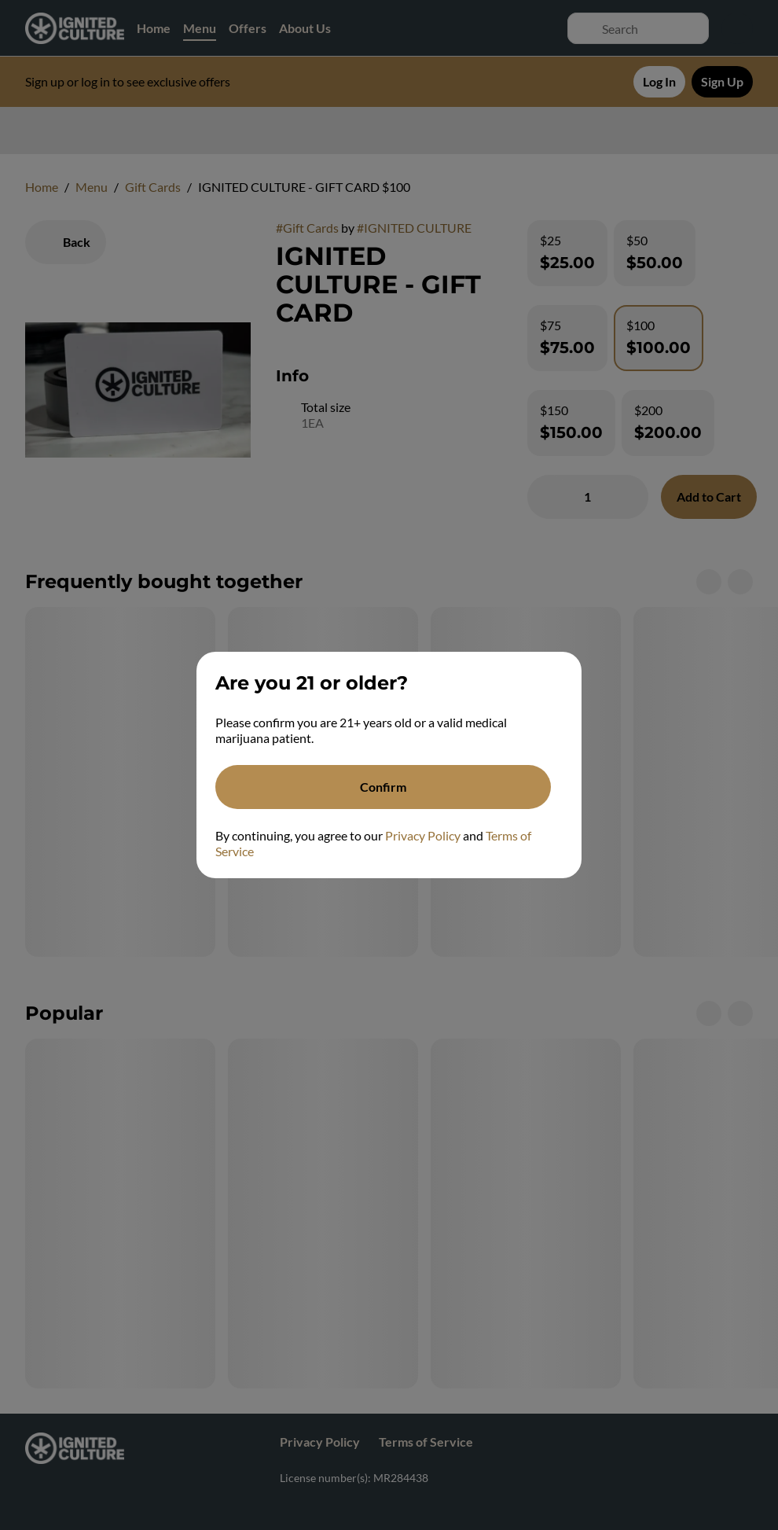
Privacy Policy (423, 835)
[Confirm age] (383, 787)
